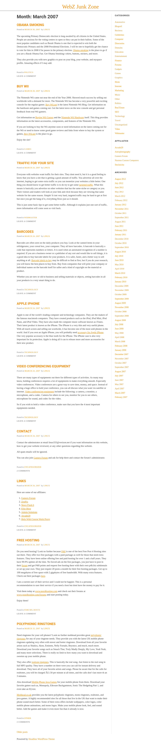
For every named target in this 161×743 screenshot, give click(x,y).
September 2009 (122, 299)
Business (118, 30)
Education (119, 52)
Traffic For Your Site (35, 163)
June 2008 (119, 328)
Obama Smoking (30, 25)
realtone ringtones (40, 662)
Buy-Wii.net (51, 104)
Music (117, 95)
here (43, 576)
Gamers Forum (41, 457)
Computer (119, 39)
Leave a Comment (26, 76)
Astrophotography (122, 152)
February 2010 (121, 277)
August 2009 (120, 303)
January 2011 (120, 234)
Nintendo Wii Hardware (72, 117)
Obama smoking (80, 50)
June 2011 (119, 226)
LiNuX (46, 29)
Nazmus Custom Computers (127, 160)
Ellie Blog (26, 508)
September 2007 (122, 367)
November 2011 (122, 209)
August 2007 (120, 371)
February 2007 (121, 397)
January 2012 (120, 204)
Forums (28, 610)
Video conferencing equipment (39, 391)
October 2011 (120, 213)
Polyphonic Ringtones (36, 624)
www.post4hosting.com (46, 591)
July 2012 (119, 183)
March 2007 (120, 393)
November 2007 (122, 358)
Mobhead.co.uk (24, 694)
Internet (118, 86)
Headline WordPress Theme (42, 739)
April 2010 (119, 269)
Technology (31, 290)
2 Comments (23, 471)
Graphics (119, 77)
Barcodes (25, 232)
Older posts (22, 732)
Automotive (120, 22)
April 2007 (119, 388)
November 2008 (122, 307)
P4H (63, 551)
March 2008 (120, 341)
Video (117, 129)
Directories (119, 43)
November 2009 (122, 290)
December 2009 (121, 286)
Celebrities (119, 35)
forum (24, 565)
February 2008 (121, 346)
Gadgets (118, 69)
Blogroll (118, 26)
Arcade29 (25, 515)
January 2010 (120, 281)
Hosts (37, 610)
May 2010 (119, 264)
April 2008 (119, 337)
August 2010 (120, 251)
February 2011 (121, 230)
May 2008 (119, 333)
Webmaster (30, 217)
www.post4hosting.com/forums (31, 594)
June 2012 (119, 187)
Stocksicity (119, 165)
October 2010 (120, 243)
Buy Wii (23, 86)
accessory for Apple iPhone (90, 332)
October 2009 (120, 294)
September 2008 (122, 316)
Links (21, 481)
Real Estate (120, 107)
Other (27, 718)
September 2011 (122, 217)
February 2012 (121, 200)
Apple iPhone (28, 303)
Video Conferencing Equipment (43, 366)
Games (27, 149)
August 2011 (120, 221)
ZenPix (24, 501)
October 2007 (120, 363)
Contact (24, 431)
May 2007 (119, 384)
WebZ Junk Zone (80, 7)
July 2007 (119, 376)
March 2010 (120, 273)
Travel (117, 120)
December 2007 (121, 354)
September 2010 (122, 247)
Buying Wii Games (44, 117)
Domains (119, 48)
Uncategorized (32, 467)
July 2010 (119, 256)
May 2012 (119, 192)
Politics (28, 72)
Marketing (119, 90)
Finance (118, 60)
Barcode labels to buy (41, 260)
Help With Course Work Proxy (35, 519)
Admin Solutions (29, 512)
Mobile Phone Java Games (44, 682)
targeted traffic (86, 184)
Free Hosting (28, 540)
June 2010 (119, 260)
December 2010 (121, 239)
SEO (117, 112)
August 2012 (120, 179)
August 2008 (120, 320)
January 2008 (120, 350)
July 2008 (119, 324)
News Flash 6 (27, 505)
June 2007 (119, 380)
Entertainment (121, 56)
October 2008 (120, 311)
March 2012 (120, 196)
